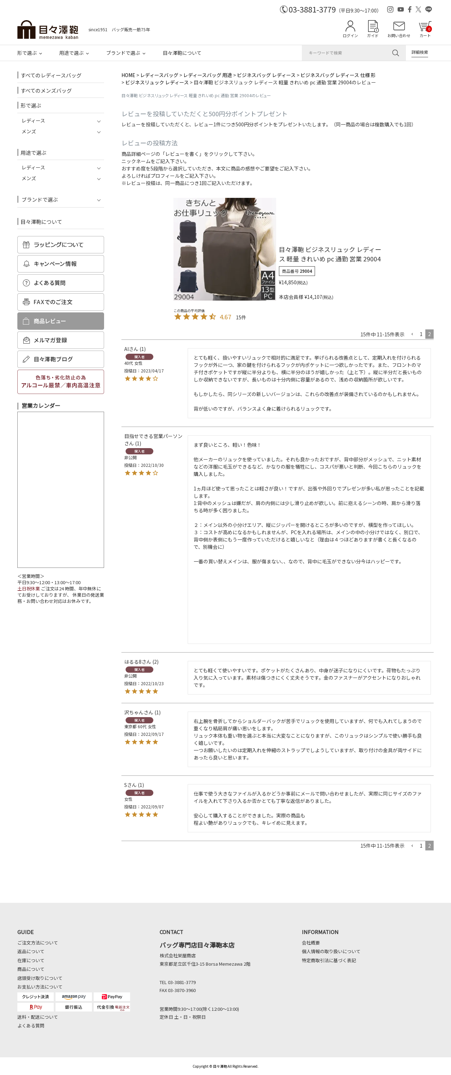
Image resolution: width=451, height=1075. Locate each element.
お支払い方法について (39, 986)
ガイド (372, 35)
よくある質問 (30, 1025)
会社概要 (311, 942)
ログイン (350, 35)
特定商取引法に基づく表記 (329, 960)
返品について (30, 951)
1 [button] (421, 333)
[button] (412, 334)
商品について (30, 969)
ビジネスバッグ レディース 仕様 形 (338, 75)
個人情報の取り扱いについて (331, 951)
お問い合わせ (399, 35)
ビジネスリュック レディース (157, 82)
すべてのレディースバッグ (51, 75)
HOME (128, 75)
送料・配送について (37, 1017)
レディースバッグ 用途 (207, 75)
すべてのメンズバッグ (46, 90)
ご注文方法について (37, 942)
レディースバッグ (159, 75)
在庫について (30, 960)
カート (425, 32)
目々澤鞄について (182, 52)
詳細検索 (419, 52)
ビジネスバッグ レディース (266, 75)
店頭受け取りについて (39, 978)
